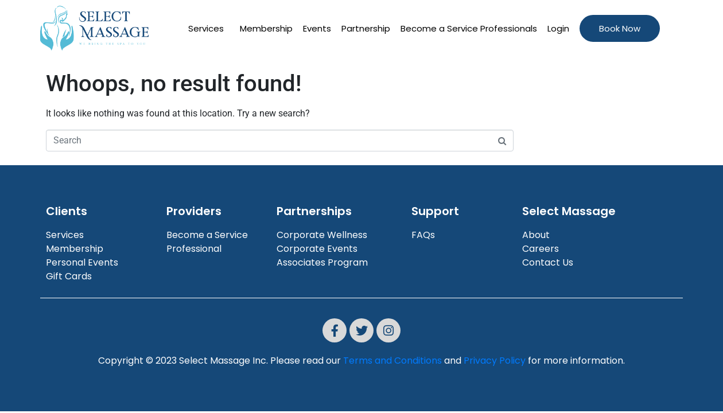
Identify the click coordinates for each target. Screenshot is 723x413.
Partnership (365, 28)
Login (558, 28)
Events (317, 28)
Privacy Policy (495, 360)
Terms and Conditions (392, 360)
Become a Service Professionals (469, 28)
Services (206, 28)
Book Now (619, 28)
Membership (266, 28)
